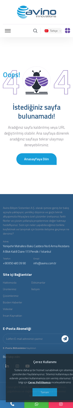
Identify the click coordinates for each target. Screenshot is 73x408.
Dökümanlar (38, 282)
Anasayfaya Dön (36, 159)
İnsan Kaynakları (12, 315)
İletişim (35, 289)
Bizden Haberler (12, 302)
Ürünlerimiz (9, 289)
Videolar (8, 309)
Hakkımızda (9, 282)
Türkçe (53, 31)
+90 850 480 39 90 (14, 263)
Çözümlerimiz (10, 296)
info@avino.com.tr (44, 263)
